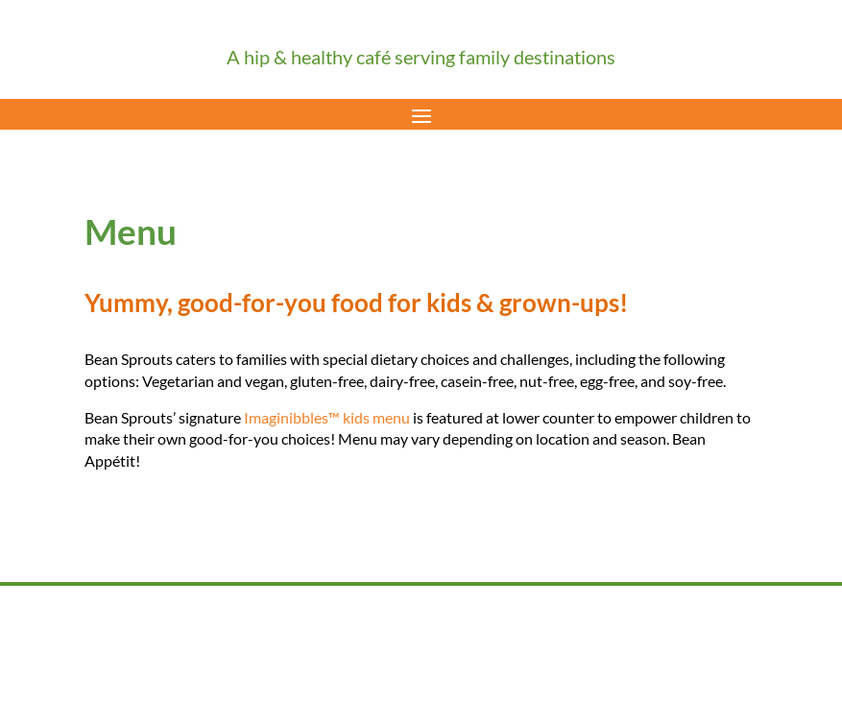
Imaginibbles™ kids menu (327, 417)
